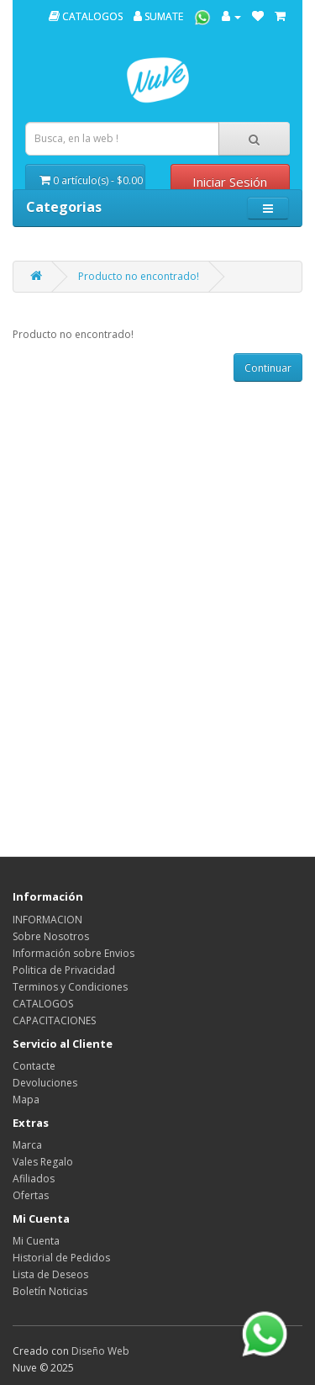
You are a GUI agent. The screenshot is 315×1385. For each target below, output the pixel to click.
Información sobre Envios (73, 953)
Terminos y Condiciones (70, 987)
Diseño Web (100, 1351)
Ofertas (31, 1195)
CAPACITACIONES (54, 1020)
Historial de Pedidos (61, 1257)
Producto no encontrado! (138, 276)
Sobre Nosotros (51, 936)
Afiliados (34, 1178)
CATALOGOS (86, 16)
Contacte (34, 1066)
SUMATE (158, 16)
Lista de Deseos (50, 1274)
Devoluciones (45, 1083)
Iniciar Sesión (229, 181)
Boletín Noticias (50, 1291)
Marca (27, 1145)
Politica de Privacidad (64, 970)
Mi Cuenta (36, 1241)
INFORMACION (47, 919)
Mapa (26, 1099)
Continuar (267, 368)
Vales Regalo (43, 1162)
